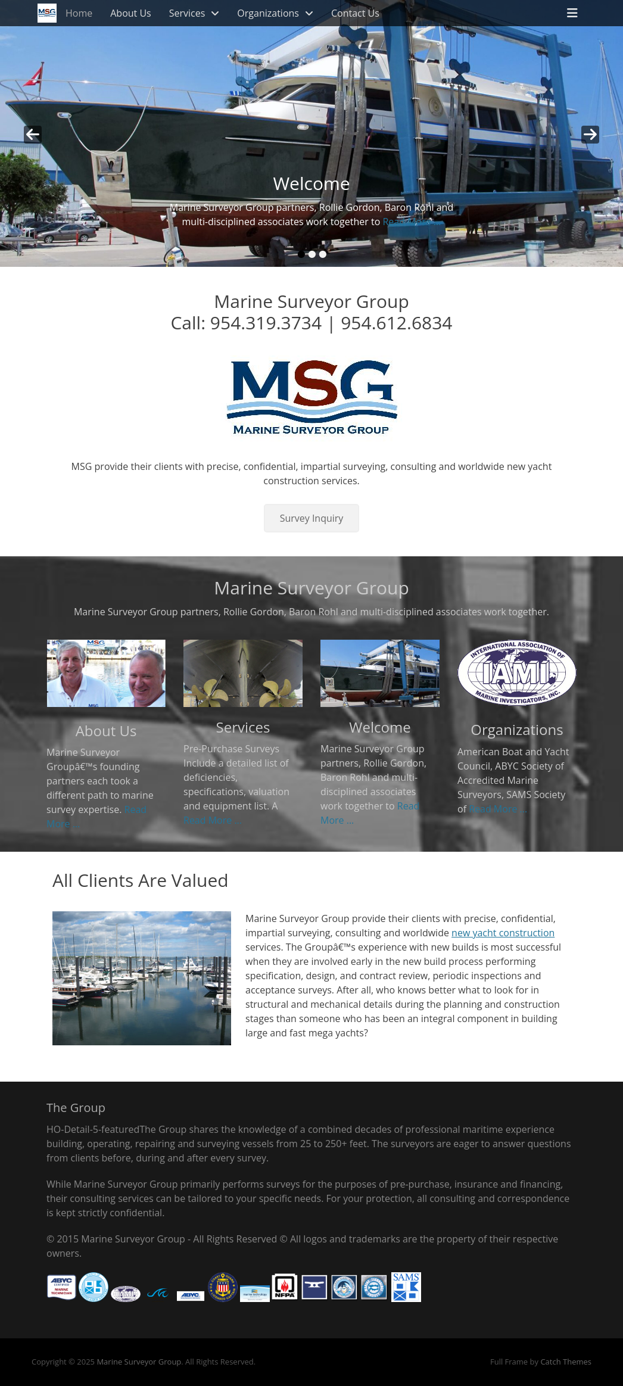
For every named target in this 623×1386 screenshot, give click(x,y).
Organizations (268, 13)
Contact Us (355, 13)
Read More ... (411, 221)
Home (79, 13)
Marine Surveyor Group (138, 1361)
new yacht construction (503, 932)
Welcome (379, 727)
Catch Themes (565, 1361)
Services (187, 13)
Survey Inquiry (312, 518)
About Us (130, 13)
